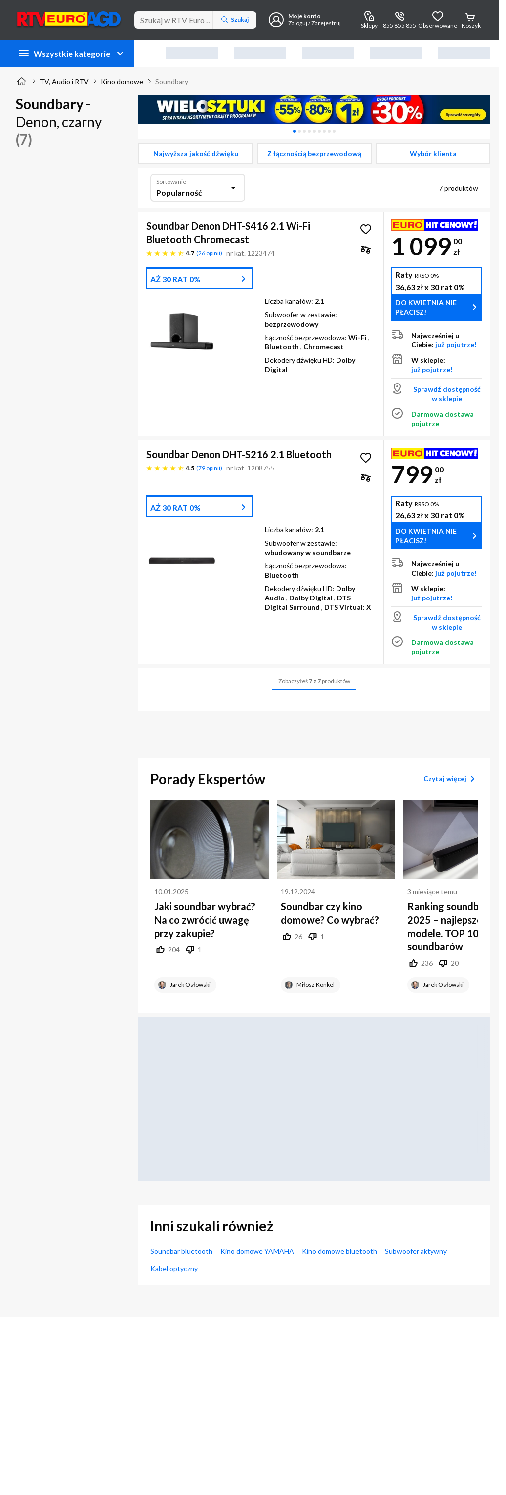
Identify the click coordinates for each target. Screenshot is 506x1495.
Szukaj (235, 20)
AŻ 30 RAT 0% (175, 279)
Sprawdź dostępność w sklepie (447, 394)
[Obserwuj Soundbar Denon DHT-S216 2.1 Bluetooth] (366, 458)
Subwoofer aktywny (416, 1251)
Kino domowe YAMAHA (257, 1251)
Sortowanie (171, 181)
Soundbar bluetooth (181, 1251)
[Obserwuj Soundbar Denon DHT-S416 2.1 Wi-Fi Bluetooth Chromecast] (366, 229)
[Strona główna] (22, 81)
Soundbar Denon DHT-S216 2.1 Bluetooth (239, 454)
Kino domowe (122, 81)
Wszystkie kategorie (72, 53)
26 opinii (209, 252)
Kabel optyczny (174, 1268)
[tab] (294, 131)
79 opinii (209, 467)
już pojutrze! (456, 345)
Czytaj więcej (450, 779)
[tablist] (314, 131)
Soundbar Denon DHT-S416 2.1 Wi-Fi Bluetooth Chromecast (228, 232)
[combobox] (197, 188)
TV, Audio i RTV (64, 81)
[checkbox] (195, 153)
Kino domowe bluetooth (339, 1251)
